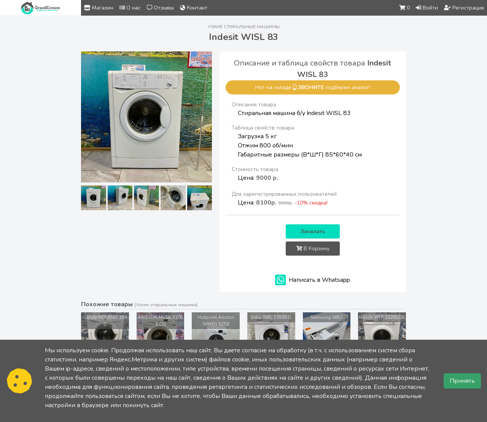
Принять (462, 381)
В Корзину (312, 248)
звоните (311, 87)
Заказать (313, 231)
